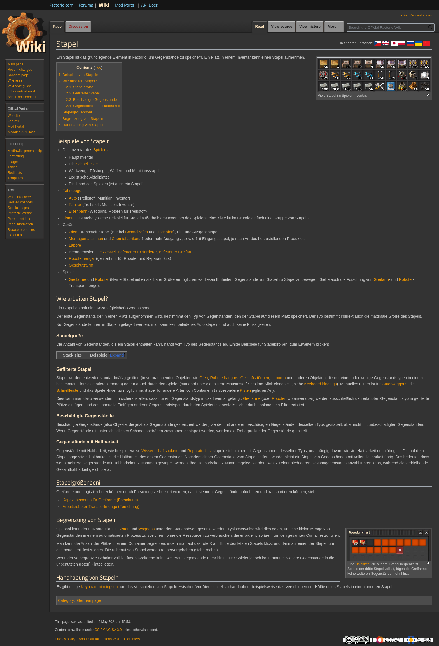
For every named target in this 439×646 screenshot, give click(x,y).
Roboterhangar (82, 258)
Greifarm (381, 279)
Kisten (67, 218)
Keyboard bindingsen (99, 587)
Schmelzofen (136, 232)
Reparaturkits (199, 450)
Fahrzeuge (71, 190)
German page (89, 600)
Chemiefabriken (125, 238)
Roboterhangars (224, 378)
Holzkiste (362, 564)
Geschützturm (81, 265)
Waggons (146, 529)
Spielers (100, 150)
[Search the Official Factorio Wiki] (391, 27)
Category (66, 600)
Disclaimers (131, 639)
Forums (86, 5)
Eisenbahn (78, 211)
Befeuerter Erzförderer (137, 252)
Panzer (75, 204)
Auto (73, 198)
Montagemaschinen (86, 238)
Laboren (278, 378)
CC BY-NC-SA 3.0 (108, 630)
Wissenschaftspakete (159, 450)
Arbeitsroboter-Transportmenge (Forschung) (100, 506)
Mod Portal (125, 5)
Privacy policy (65, 639)
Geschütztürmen (254, 378)
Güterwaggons (394, 384)
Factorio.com (61, 5)
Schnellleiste (87, 164)
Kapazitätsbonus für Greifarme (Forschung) (100, 500)
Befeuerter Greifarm (176, 252)
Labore (75, 245)
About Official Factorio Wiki (99, 639)
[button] (15, 235)
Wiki (104, 5)
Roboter (102, 279)
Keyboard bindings (320, 384)
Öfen (73, 232)
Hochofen (165, 232)
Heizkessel (106, 252)
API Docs (149, 5)
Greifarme (77, 279)
